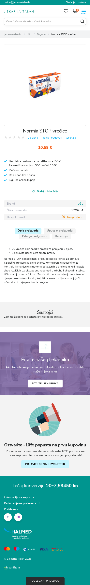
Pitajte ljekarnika (45, 383)
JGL (80, 204)
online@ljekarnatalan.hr (17, 2)
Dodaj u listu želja (45, 191)
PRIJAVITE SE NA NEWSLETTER (45, 464)
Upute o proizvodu (60, 231)
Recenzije (70, 138)
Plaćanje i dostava (76, 2)
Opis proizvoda (28, 231)
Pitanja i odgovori (51, 138)
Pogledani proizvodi (45, 581)
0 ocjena (33, 138)
